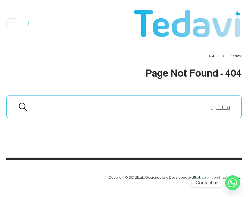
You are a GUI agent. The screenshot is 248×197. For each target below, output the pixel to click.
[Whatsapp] (232, 182)
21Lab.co (199, 177)
